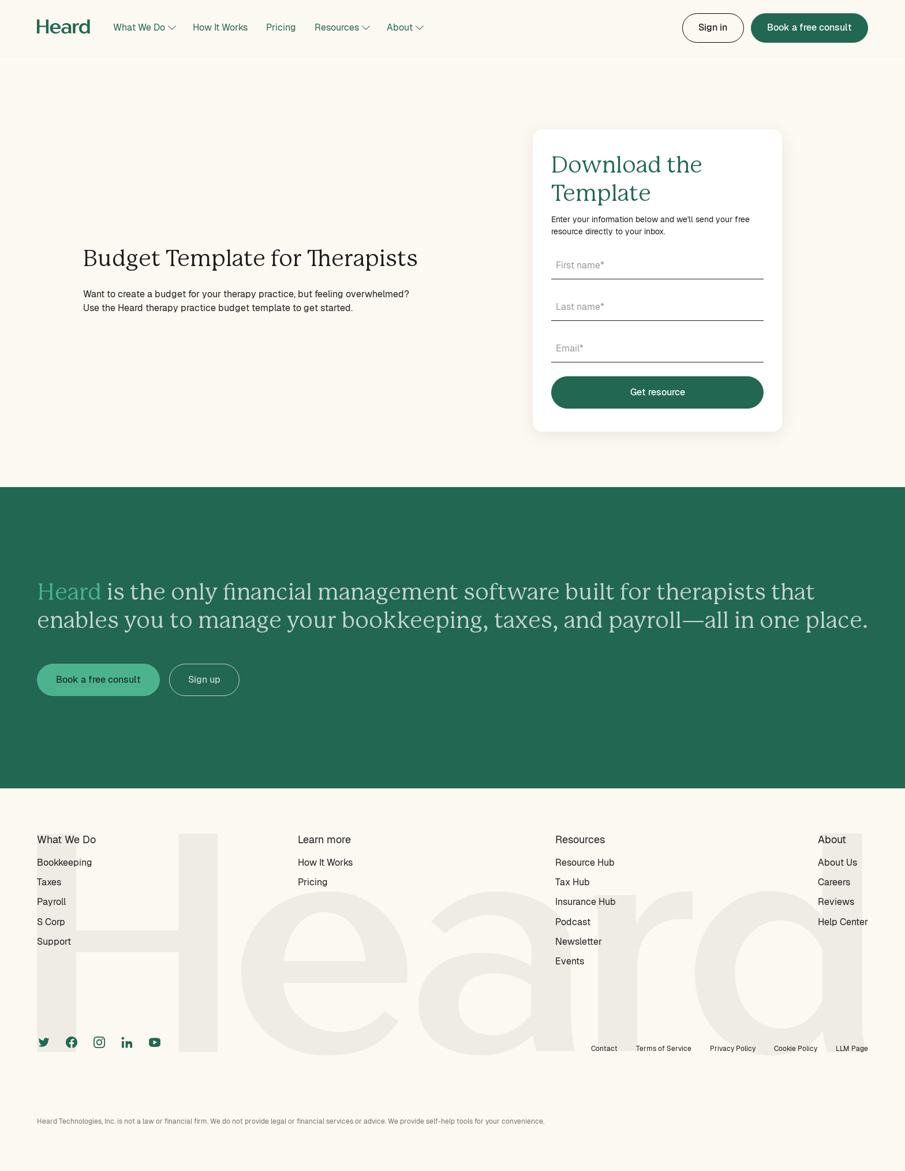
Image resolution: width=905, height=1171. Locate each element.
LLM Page (852, 1049)
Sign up (204, 680)
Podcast (572, 922)
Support (54, 942)
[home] (63, 28)
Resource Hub (585, 862)
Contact (604, 1049)
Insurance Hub (585, 902)
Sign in (712, 27)
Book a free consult (809, 27)
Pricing (281, 27)
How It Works (220, 27)
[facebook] (71, 1041)
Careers (834, 882)
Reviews (836, 902)
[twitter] (44, 1041)
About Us (837, 862)
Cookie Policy (795, 1049)
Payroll (51, 902)
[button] (144, 28)
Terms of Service (663, 1049)
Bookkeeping (64, 862)
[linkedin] (127, 1041)
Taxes (49, 882)
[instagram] (99, 1041)
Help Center (843, 922)
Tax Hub (572, 882)
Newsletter (578, 942)
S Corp (51, 922)
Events (569, 961)
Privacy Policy (733, 1049)
